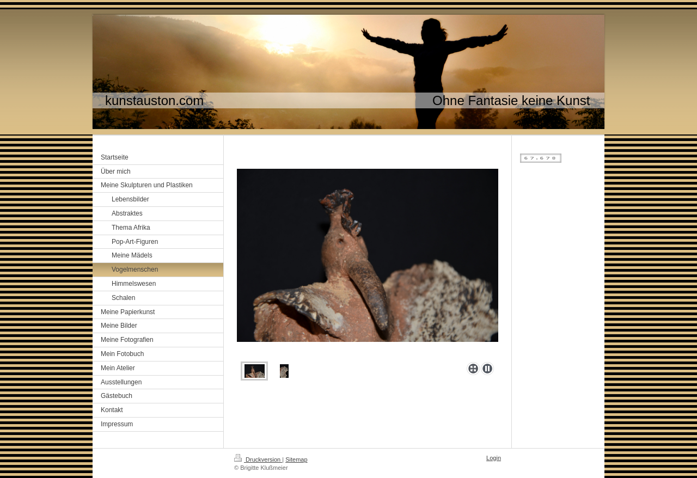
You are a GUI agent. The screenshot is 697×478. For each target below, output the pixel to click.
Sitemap (296, 459)
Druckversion (258, 459)
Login (493, 458)
